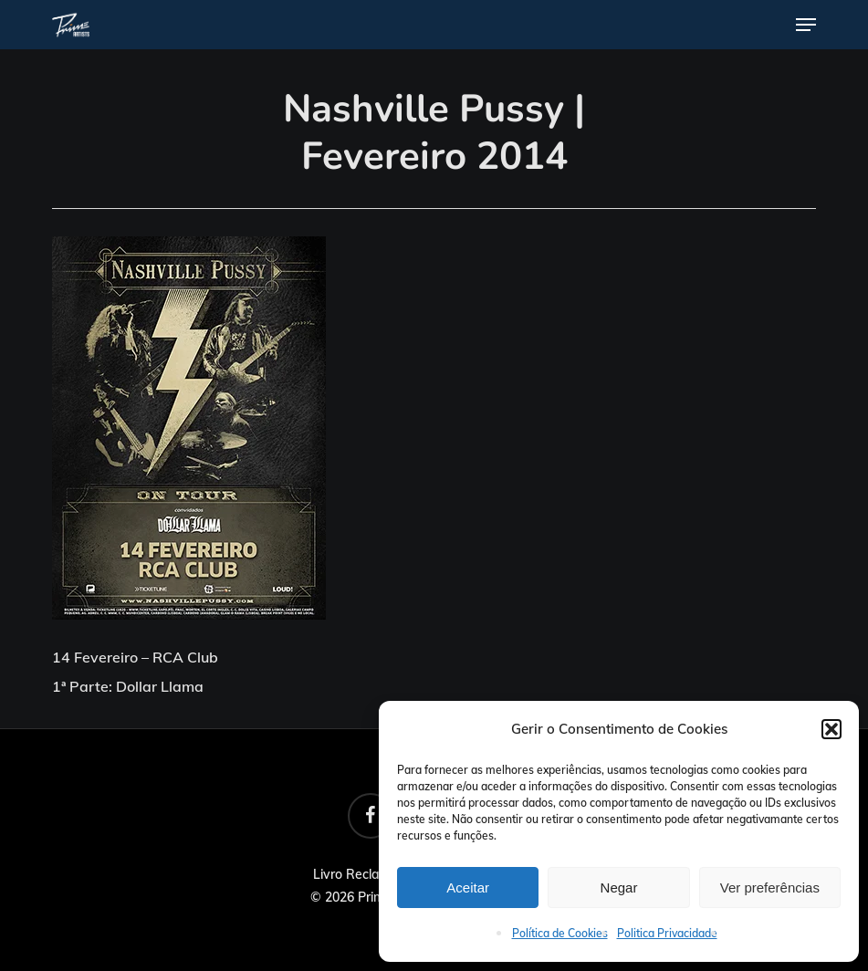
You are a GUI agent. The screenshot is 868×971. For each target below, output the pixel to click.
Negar (619, 887)
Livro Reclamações (369, 874)
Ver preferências (770, 887)
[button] (831, 729)
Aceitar (467, 887)
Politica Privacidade (667, 933)
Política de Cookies (560, 933)
